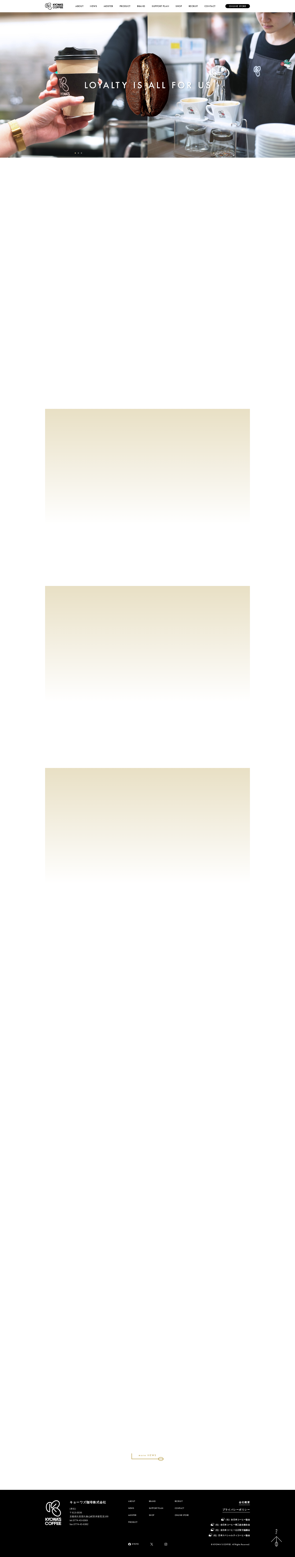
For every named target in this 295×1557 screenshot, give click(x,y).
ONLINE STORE (182, 1515)
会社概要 (244, 1502)
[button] (75, 153)
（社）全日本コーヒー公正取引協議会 (232, 1530)
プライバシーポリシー (236, 1509)
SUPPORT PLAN (160, 6)
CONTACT (210, 6)
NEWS (93, 6)
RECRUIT (193, 6)
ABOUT (79, 6)
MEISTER (108, 6)
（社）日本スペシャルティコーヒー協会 (231, 1535)
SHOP (179, 6)
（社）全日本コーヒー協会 (237, 1520)
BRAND (141, 6)
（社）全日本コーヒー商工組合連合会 (232, 1525)
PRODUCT (125, 6)
